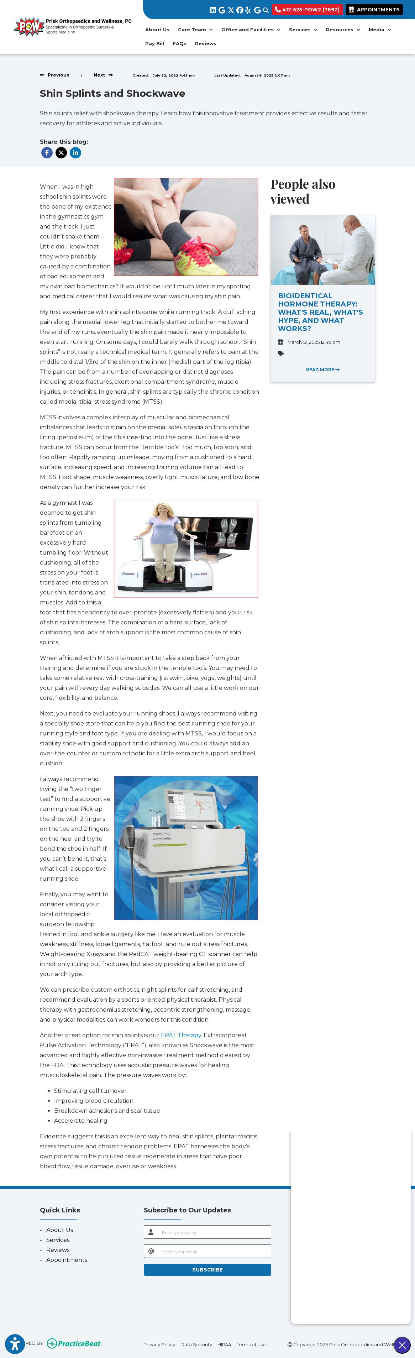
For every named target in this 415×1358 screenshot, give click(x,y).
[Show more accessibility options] (15, 1344)
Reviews (205, 43)
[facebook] (239, 9)
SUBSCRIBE (207, 1270)
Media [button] (380, 29)
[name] (215, 1232)
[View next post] (103, 75)
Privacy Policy (159, 1344)
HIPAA (224, 1344)
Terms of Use (251, 1344)
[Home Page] (71, 26)
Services (57, 1240)
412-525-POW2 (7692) (307, 9)
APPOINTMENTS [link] (374, 9)
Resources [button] (343, 29)
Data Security (196, 1344)
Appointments (66, 1260)
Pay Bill (156, 42)
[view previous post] (54, 75)
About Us (157, 29)
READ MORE (323, 369)
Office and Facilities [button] (250, 29)
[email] (215, 1251)
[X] (230, 9)
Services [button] (303, 29)
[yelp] (248, 9)
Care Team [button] (195, 29)
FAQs (180, 43)
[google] (221, 9)
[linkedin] (212, 9)
